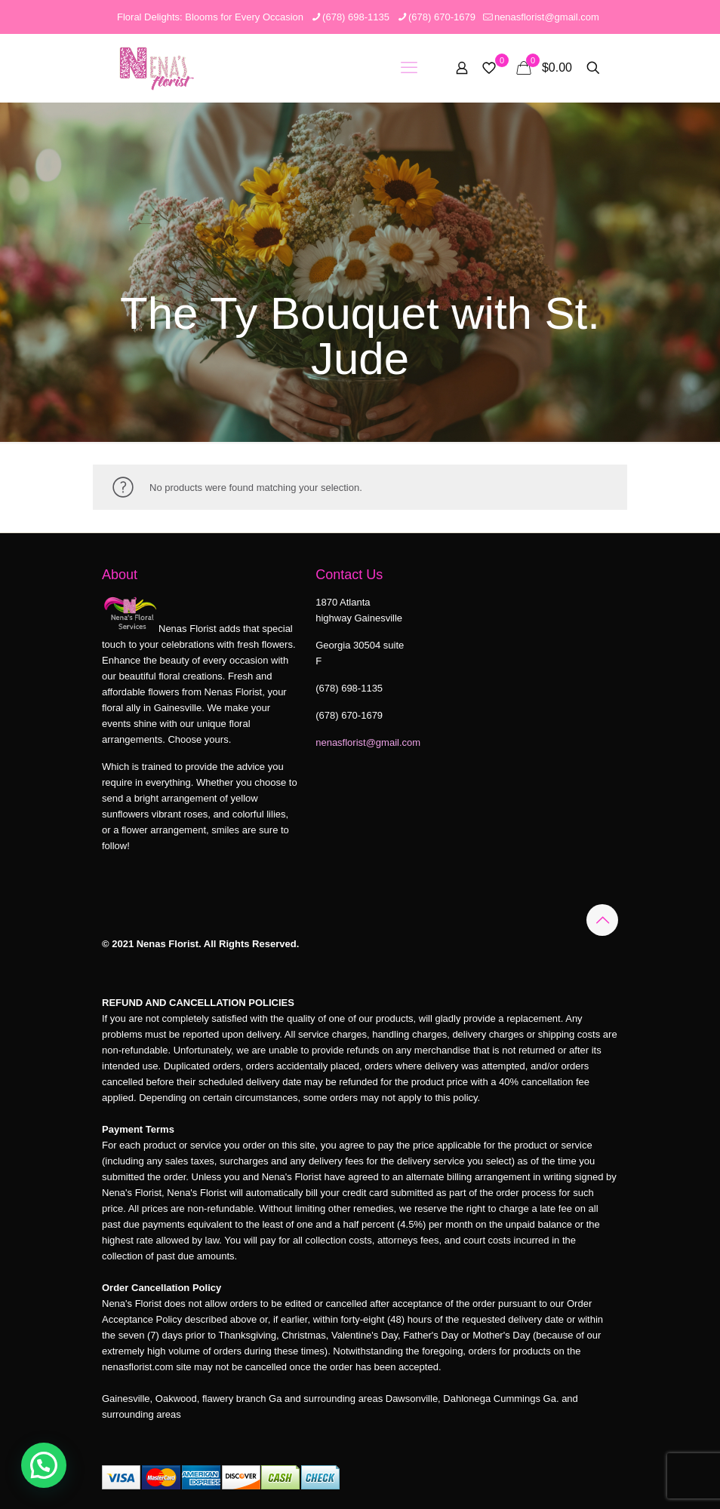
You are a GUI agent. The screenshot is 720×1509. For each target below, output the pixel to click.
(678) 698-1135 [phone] (355, 17)
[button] (43, 1465)
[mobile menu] (409, 68)
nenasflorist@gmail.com (367, 742)
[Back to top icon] (602, 920)
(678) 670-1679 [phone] (441, 17)
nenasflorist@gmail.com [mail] (546, 17)
